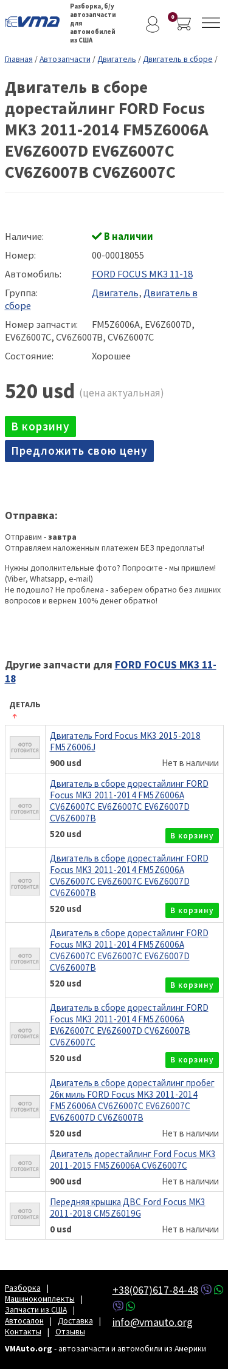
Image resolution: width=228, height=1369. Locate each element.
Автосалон (24, 1320)
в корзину (40, 426)
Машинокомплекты (40, 1298)
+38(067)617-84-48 (155, 1290)
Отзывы (70, 1331)
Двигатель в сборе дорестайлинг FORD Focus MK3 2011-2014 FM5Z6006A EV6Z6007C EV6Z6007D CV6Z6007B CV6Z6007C (129, 1025)
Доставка (75, 1320)
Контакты (23, 1331)
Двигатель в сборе (178, 58)
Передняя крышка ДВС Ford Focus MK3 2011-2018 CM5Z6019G (128, 1207)
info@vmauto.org (152, 1322)
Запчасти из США (36, 1309)
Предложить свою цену (79, 450)
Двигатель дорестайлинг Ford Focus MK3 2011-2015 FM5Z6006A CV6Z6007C (133, 1159)
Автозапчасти (65, 58)
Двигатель (116, 58)
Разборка (23, 1287)
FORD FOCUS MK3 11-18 (142, 274)
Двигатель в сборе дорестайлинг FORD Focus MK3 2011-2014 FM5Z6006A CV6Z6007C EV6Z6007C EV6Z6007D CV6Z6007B (129, 801)
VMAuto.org (35, 21)
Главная (19, 58)
